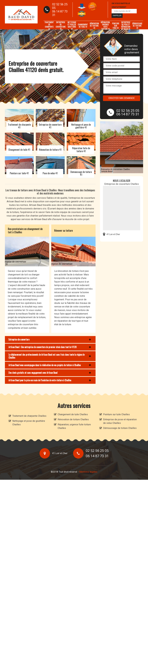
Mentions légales (88, 471)
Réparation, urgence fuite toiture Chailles (74, 426)
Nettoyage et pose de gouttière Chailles (28, 423)
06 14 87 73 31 (59, 13)
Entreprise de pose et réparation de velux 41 (125, 25)
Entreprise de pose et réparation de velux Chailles (120, 421)
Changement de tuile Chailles (73, 414)
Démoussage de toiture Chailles (120, 428)
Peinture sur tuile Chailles (116, 414)
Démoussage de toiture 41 (137, 25)
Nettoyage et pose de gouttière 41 (72, 25)
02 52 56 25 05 (59, 6)
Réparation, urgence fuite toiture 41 (105, 25)
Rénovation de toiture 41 (94, 25)
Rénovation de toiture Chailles (73, 419)
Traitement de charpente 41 (49, 25)
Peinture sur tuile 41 (115, 25)
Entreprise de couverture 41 (61, 25)
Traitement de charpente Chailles (29, 415)
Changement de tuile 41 (83, 25)
